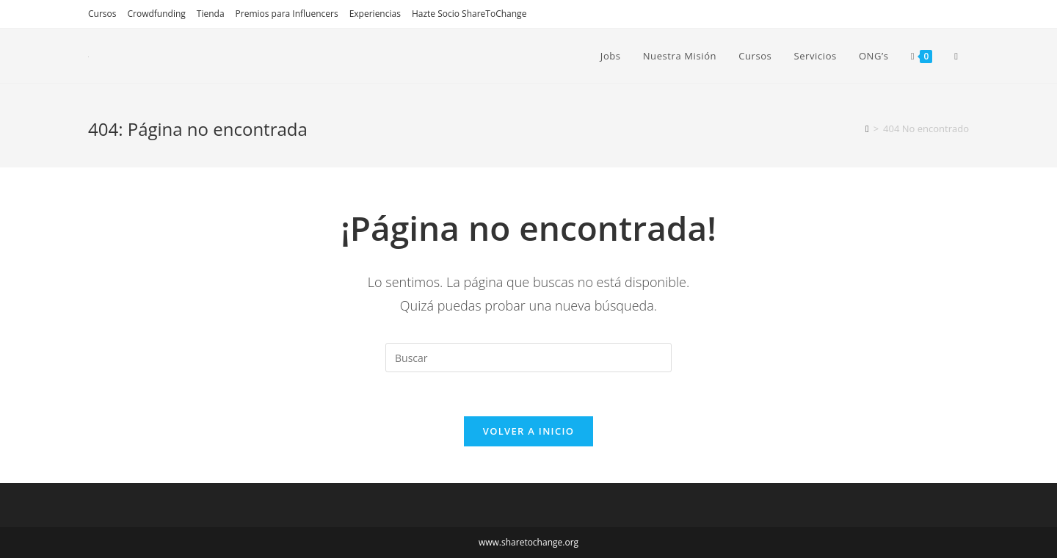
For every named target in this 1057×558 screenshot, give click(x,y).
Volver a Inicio (528, 431)
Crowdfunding (156, 13)
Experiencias (375, 13)
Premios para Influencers (287, 13)
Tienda (211, 13)
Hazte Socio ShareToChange (469, 13)
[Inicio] (867, 128)
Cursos (102, 13)
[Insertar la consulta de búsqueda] (528, 357)
